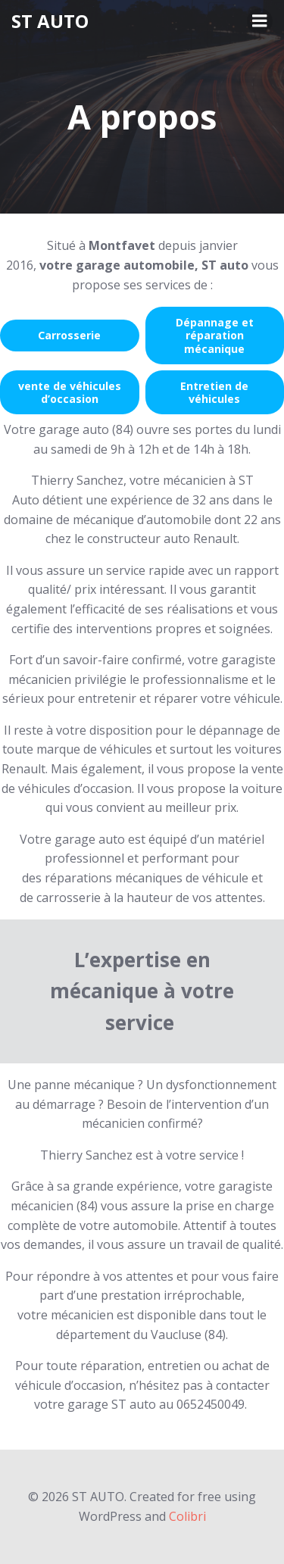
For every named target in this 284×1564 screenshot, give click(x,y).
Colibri (187, 1516)
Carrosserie (69, 335)
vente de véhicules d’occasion (69, 392)
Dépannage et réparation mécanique (215, 335)
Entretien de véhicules (214, 392)
